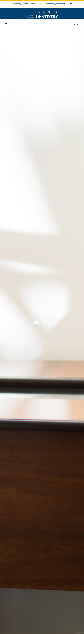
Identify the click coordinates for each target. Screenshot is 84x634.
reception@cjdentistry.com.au (59, 4)
